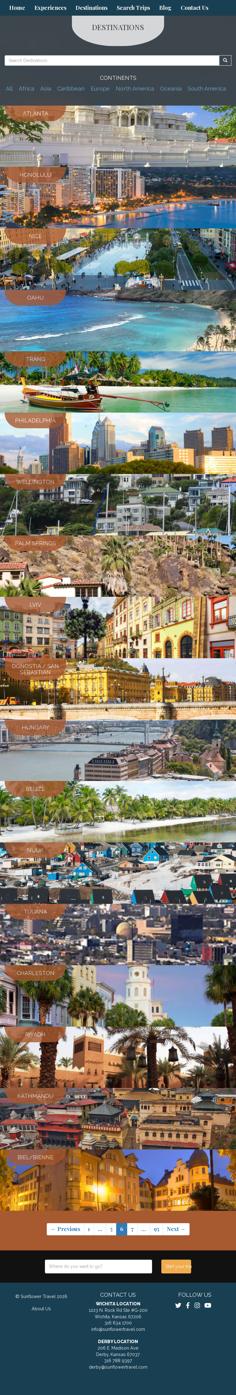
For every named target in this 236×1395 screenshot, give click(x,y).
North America (135, 88)
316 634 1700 (118, 1322)
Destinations (92, 7)
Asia (45, 88)
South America (207, 88)
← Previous (65, 1229)
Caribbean (71, 88)
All (9, 88)
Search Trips (133, 7)
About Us (41, 1308)
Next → (176, 1229)
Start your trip (178, 1266)
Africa (26, 88)
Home (17, 7)
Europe (100, 88)
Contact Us (194, 7)
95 (156, 1229)
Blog (165, 7)
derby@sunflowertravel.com (118, 1367)
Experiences (50, 7)
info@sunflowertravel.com (118, 1329)
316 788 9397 (118, 1360)
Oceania (171, 88)
